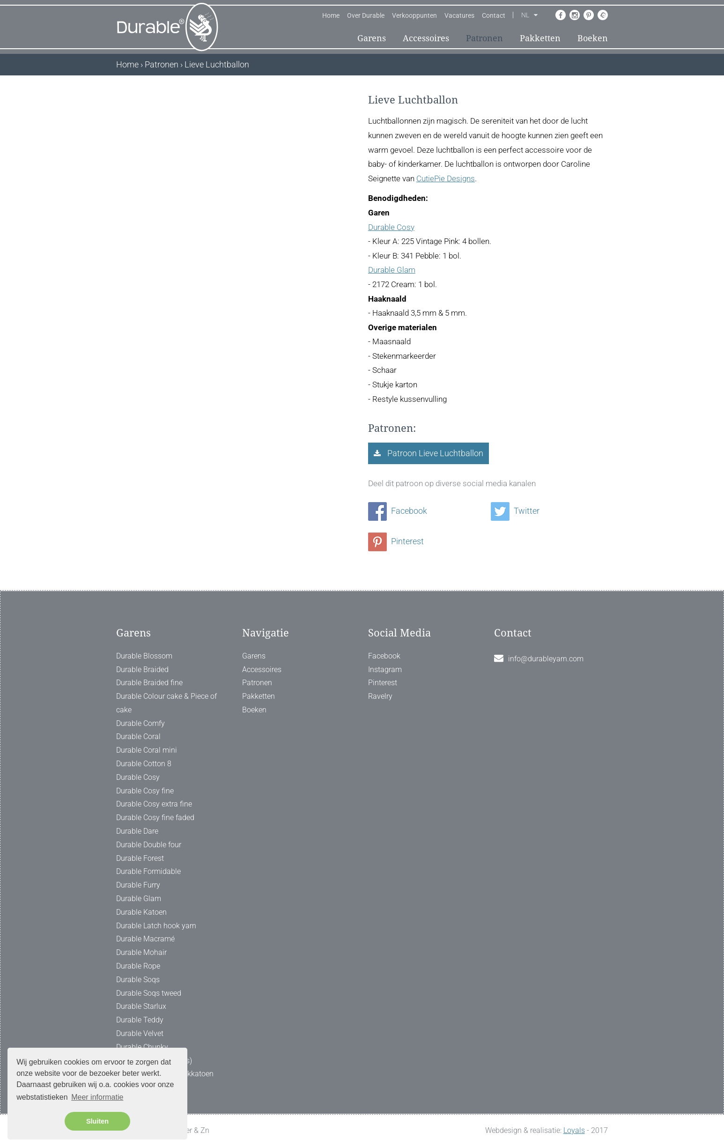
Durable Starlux (141, 1006)
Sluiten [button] (97, 1121)
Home (331, 15)
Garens (371, 38)
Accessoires (426, 38)
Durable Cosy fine (145, 790)
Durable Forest (140, 858)
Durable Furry (138, 885)
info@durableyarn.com (546, 658)
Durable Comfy (140, 723)
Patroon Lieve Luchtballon (434, 453)
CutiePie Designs (445, 178)
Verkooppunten (414, 15)
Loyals (574, 1130)
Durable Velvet (139, 1033)
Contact (493, 15)
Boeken (592, 38)
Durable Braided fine (149, 682)
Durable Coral (138, 736)
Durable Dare (137, 831)
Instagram (385, 669)
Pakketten (540, 38)
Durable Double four (148, 844)
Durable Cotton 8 (143, 763)
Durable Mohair (141, 952)
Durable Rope (138, 966)
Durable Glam (391, 269)
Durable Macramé (145, 938)
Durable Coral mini (146, 750)
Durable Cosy (391, 227)
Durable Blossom (144, 655)
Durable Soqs (138, 979)
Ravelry (380, 696)
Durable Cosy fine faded (155, 817)
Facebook (397, 511)
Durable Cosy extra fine (154, 803)
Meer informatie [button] (97, 1097)
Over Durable (365, 15)
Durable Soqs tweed (148, 993)
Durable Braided (142, 669)
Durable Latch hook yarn (156, 925)
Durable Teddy (139, 1019)
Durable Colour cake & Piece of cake (166, 703)
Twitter (515, 511)
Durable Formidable (148, 871)
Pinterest (396, 541)
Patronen (484, 38)
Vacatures (459, 15)
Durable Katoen (141, 912)
